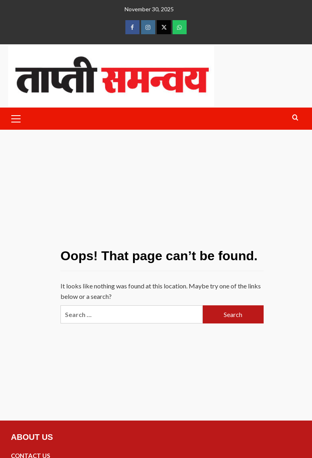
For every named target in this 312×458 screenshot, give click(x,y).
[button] (16, 118)
